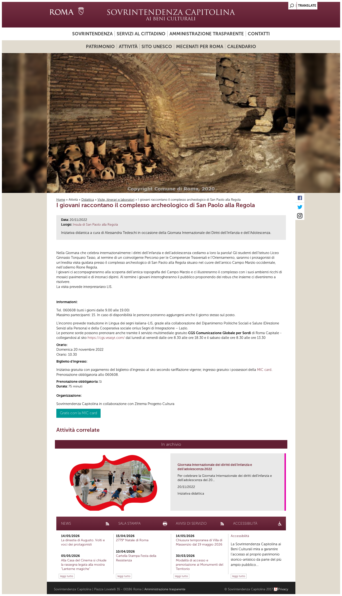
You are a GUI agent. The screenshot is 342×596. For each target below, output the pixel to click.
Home (60, 199)
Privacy (283, 589)
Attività (128, 46)
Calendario (241, 46)
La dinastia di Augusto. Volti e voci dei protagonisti (83, 542)
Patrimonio (100, 46)
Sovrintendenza (92, 33)
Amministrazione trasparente (206, 33)
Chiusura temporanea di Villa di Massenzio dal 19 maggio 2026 (199, 542)
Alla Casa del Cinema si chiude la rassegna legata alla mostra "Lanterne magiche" (84, 564)
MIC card (264, 370)
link (282, 506)
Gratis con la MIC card (78, 413)
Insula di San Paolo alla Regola (95, 225)
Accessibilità (240, 536)
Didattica (87, 199)
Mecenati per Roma (199, 46)
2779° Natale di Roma (132, 540)
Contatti (259, 33)
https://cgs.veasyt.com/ (106, 338)
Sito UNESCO (157, 46)
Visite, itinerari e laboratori (116, 199)
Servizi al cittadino (141, 33)
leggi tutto (66, 576)
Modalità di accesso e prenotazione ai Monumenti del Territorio (199, 564)
